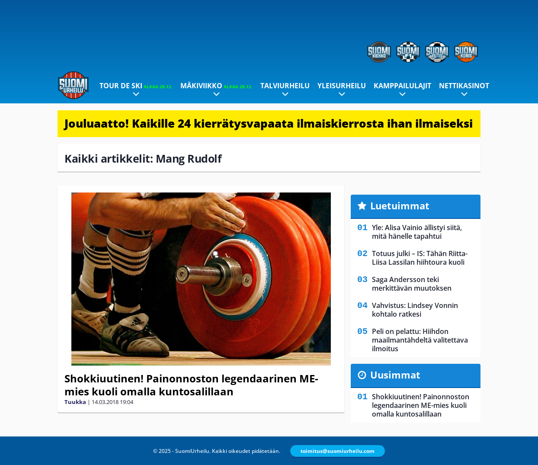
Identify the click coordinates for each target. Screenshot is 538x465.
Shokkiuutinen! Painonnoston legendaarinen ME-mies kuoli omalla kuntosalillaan (191, 384)
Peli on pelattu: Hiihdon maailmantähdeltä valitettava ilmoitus (420, 340)
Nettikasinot (464, 85)
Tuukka (75, 402)
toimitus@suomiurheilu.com (338, 451)
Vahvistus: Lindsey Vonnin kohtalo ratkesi (415, 310)
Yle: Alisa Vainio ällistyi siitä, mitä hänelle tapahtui (417, 232)
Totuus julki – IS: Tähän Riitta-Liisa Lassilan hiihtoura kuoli (420, 258)
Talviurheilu (285, 85)
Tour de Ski (136, 85)
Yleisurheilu (341, 85)
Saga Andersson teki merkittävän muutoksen (412, 284)
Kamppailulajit (402, 85)
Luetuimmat (399, 205)
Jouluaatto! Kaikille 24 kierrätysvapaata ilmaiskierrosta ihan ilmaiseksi (268, 123)
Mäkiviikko (216, 85)
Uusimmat (395, 374)
